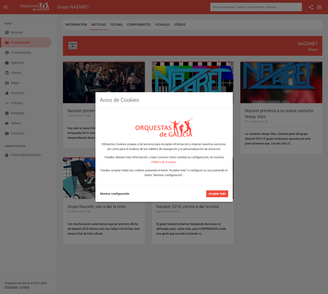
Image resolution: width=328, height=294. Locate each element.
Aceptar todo (217, 193)
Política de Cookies (163, 162)
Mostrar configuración (114, 193)
